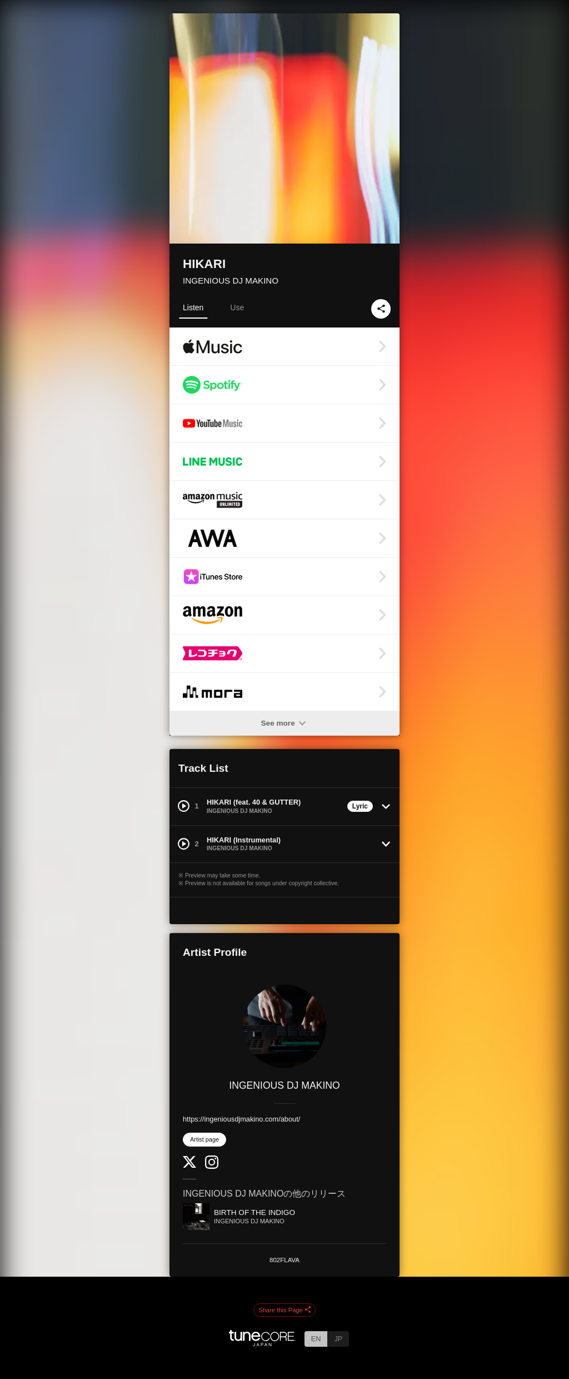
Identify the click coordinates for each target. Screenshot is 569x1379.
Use (237, 307)
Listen (193, 307)
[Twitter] (189, 1165)
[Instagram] (211, 1166)
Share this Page (284, 1310)
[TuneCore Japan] (262, 1343)
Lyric (360, 806)
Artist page (204, 1139)
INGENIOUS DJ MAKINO (230, 280)
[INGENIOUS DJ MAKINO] (284, 1026)
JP (338, 1339)
